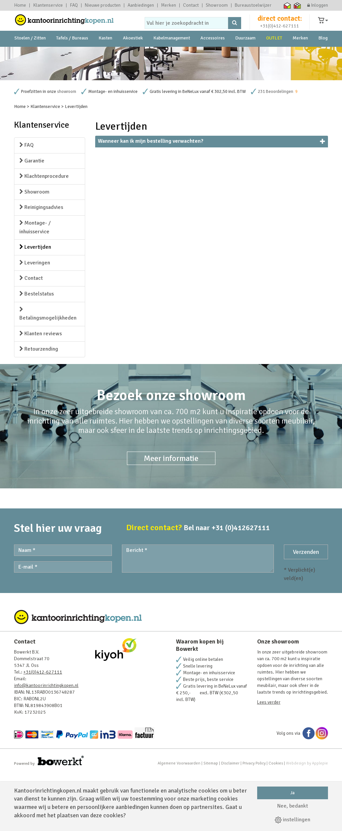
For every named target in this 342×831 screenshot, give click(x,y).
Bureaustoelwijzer (253, 5)
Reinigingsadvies (41, 264)
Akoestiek (133, 53)
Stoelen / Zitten (30, 53)
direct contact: (280, 24)
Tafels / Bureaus (72, 53)
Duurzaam (245, 53)
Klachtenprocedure (44, 233)
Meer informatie (171, 516)
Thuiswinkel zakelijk (297, 5)
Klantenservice (48, 5)
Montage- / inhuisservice (35, 284)
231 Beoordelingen (275, 149)
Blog (323, 53)
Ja (292, 793)
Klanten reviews (40, 391)
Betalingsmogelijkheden (47, 371)
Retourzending (38, 406)
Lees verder (269, 759)
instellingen (292, 819)
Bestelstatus (36, 351)
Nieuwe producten (103, 5)
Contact (191, 5)
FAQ (74, 5)
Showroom (217, 5)
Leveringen (34, 320)
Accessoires (212, 53)
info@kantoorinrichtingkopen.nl (46, 743)
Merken (168, 5)
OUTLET (274, 53)
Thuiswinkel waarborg (287, 5)
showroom (66, 149)
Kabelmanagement (171, 53)
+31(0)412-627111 (279, 32)
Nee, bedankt (292, 806)
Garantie (31, 218)
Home (20, 5)
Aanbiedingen (141, 5)
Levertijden (35, 304)
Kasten (105, 53)
